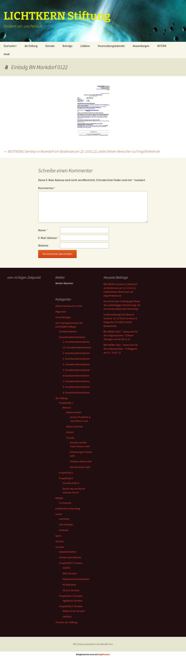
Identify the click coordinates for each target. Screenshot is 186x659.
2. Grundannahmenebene (76, 353)
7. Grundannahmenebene (76, 381)
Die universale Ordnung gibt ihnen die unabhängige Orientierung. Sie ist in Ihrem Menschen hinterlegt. (122, 305)
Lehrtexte (64, 518)
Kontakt (50, 46)
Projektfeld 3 (66, 478)
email (6, 54)
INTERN (161, 46)
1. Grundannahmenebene (76, 341)
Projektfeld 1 (66, 402)
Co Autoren (65, 502)
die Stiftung (31, 46)
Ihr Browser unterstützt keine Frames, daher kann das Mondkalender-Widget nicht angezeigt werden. (26, 295)
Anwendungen (141, 46)
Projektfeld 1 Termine (70, 563)
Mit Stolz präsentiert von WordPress (93, 644)
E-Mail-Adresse (48, 238)
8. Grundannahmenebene (76, 386)
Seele (58, 514)
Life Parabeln (66, 524)
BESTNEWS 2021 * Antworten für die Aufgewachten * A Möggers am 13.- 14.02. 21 (121, 348)
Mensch (67, 407)
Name (42, 230)
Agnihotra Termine (72, 600)
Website (43, 245)
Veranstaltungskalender (111, 46)
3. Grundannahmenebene (76, 358)
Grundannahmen (68, 331)
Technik (59, 541)
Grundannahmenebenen (72, 337)
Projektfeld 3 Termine (70, 606)
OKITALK (67, 616)
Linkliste (85, 46)
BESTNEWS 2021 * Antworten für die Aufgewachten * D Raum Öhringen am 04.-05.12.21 (121, 335)
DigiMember (104, 654)
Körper (70, 432)
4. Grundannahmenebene (76, 364)
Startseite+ (10, 46)
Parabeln (63, 530)
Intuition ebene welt (81, 461)
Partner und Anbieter (70, 557)
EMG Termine (70, 573)
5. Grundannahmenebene (76, 370)
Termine (59, 547)
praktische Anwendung (67, 508)
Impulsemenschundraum (76, 579)
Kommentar (46, 188)
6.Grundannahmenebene (76, 375)
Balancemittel (73, 412)
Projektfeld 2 (66, 472)
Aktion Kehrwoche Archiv (68, 306)
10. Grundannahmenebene (77, 347)
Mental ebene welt (80, 467)
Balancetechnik (74, 426)
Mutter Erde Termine (74, 611)
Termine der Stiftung (66, 622)
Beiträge (67, 46)
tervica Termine (71, 590)
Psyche (70, 437)
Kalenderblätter (67, 551)
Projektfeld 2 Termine (70, 596)
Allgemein (60, 311)
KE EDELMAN (69, 584)
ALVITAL (66, 567)
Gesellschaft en (71, 483)
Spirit (58, 535)
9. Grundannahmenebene (76, 392)
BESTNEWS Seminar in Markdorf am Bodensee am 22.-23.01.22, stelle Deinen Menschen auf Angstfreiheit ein (82, 151)
